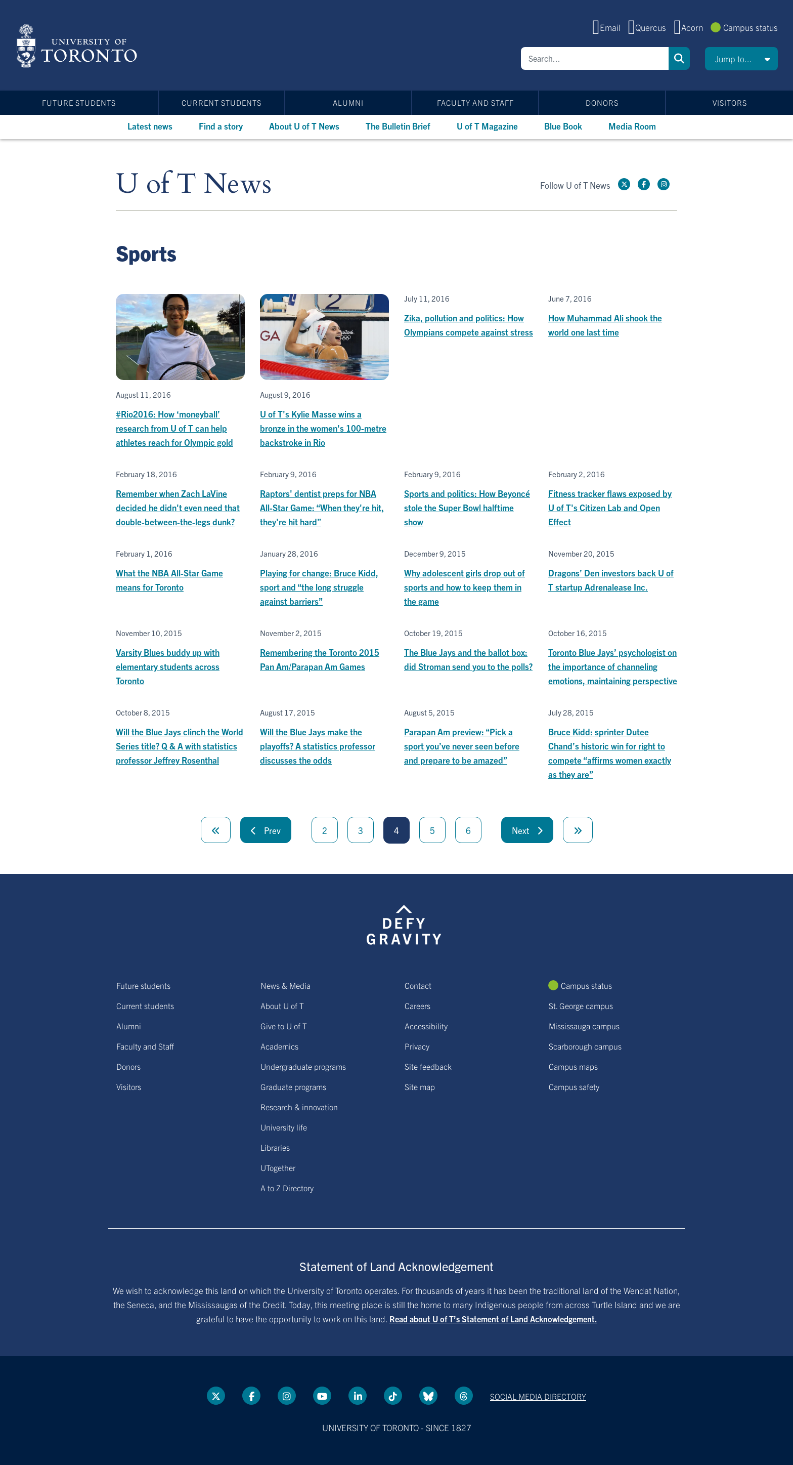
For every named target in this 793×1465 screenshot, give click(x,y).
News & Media (285, 985)
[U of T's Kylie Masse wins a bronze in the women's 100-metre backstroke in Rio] (324, 371)
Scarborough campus (585, 1046)
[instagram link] (663, 184)
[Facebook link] (644, 184)
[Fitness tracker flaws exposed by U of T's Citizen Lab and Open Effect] (612, 499)
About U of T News (304, 125)
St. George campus (581, 1005)
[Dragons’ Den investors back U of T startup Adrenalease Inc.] (612, 571)
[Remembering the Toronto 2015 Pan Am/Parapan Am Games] (324, 651)
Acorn (692, 27)
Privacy (417, 1046)
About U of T (282, 1005)
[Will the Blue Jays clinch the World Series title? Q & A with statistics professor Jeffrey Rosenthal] (180, 737)
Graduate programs (293, 1086)
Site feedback (428, 1066)
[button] (741, 58)
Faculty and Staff (475, 102)
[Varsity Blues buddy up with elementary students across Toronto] (180, 658)
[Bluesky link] (428, 1396)
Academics (279, 1046)
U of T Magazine (487, 125)
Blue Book (563, 125)
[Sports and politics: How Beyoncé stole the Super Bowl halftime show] (468, 499)
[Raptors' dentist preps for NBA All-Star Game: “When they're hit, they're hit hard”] (324, 499)
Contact (418, 985)
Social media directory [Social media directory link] (538, 1396)
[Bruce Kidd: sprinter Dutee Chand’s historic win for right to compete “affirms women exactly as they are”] (612, 744)
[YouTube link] (322, 1396)
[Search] (595, 58)
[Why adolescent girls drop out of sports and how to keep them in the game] (468, 578)
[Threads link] (464, 1396)
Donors (602, 102)
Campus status (750, 27)
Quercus (650, 27)
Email (610, 27)
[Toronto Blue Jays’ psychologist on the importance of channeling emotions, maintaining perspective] (612, 658)
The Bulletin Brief (398, 125)
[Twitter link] (624, 184)
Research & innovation (299, 1107)
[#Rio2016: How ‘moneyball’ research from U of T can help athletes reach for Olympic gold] (180, 371)
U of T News (194, 184)
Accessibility (426, 1026)
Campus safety (574, 1086)
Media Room (632, 125)
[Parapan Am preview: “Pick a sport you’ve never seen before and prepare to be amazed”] (468, 737)
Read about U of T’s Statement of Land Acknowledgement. (493, 1319)
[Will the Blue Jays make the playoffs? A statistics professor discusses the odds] (324, 737)
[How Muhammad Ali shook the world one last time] (612, 316)
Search (679, 58)
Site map (420, 1086)
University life (283, 1127)
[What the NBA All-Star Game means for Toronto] (180, 571)
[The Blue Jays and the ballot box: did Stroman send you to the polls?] (468, 651)
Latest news (149, 125)
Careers (417, 1005)
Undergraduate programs (303, 1066)
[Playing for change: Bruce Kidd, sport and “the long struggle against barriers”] (324, 578)
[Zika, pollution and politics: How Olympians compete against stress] (468, 316)
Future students (79, 102)
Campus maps (573, 1066)
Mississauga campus (584, 1026)
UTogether (277, 1167)
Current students (221, 102)
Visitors (730, 102)
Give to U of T (283, 1026)
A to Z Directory (287, 1188)
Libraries (275, 1147)
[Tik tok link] (393, 1396)
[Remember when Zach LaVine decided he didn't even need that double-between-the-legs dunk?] (180, 499)
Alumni (348, 102)
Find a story (221, 125)
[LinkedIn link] (357, 1396)
